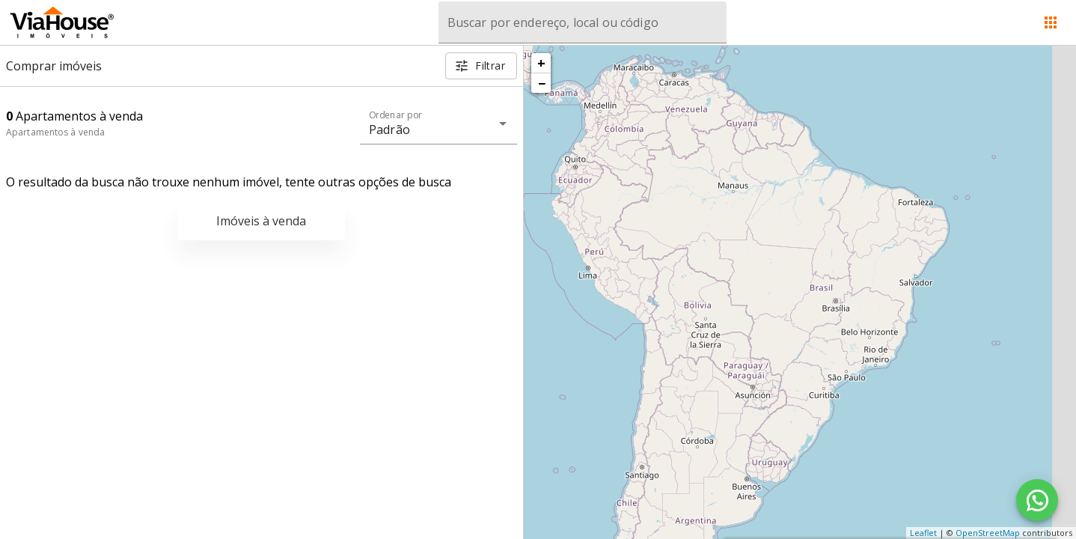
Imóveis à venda (261, 221)
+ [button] (541, 63)
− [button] (541, 83)
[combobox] (582, 22)
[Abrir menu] (1051, 22)
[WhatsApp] (1037, 500)
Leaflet (923, 532)
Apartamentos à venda (55, 132)
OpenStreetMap (988, 532)
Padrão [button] (389, 129)
